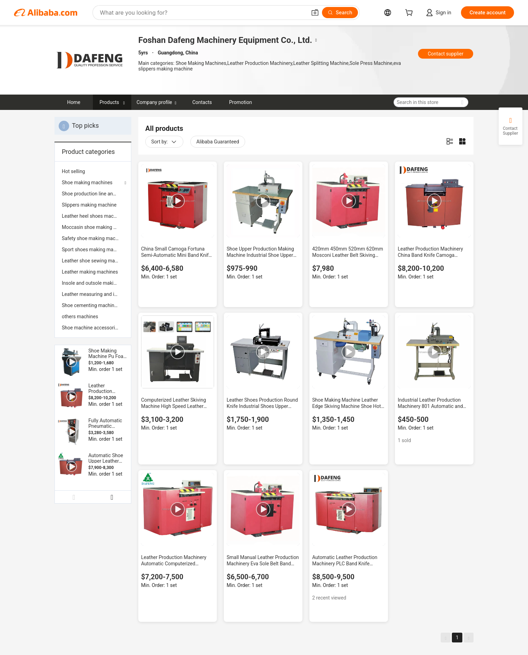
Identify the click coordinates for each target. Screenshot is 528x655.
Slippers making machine (89, 205)
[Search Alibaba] (202, 12)
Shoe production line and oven (93, 193)
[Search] (340, 12)
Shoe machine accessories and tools (93, 327)
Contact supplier (445, 54)
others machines (80, 316)
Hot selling (73, 171)
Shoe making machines (87, 182)
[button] (315, 12)
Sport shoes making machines (93, 249)
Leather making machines (90, 272)
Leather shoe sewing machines (93, 260)
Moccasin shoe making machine (93, 227)
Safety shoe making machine (93, 238)
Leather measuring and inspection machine (93, 294)
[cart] (410, 13)
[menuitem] (93, 171)
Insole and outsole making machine (93, 283)
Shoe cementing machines (90, 305)
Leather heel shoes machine (92, 216)
